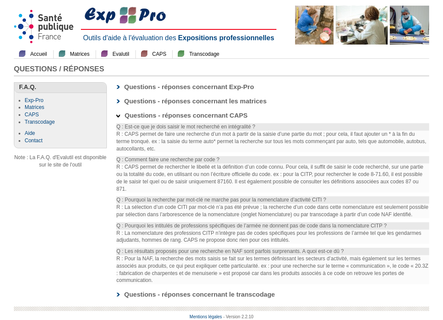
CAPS (159, 54)
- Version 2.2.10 (238, 316)
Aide (30, 133)
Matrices (80, 54)
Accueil (38, 54)
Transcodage (204, 54)
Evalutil (120, 54)
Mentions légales (205, 316)
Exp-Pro (34, 100)
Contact (33, 141)
